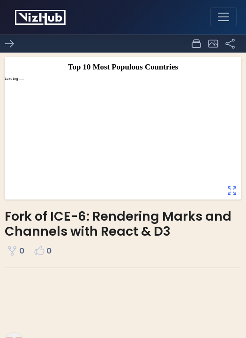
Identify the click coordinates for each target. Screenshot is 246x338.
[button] (213, 44)
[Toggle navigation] (223, 17)
